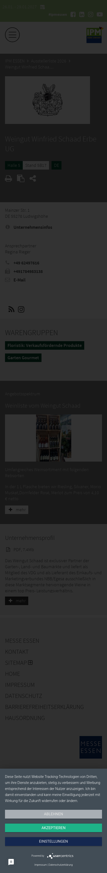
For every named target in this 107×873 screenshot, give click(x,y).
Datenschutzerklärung (61, 864)
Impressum (40, 864)
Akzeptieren (54, 828)
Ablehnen (53, 814)
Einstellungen (53, 841)
